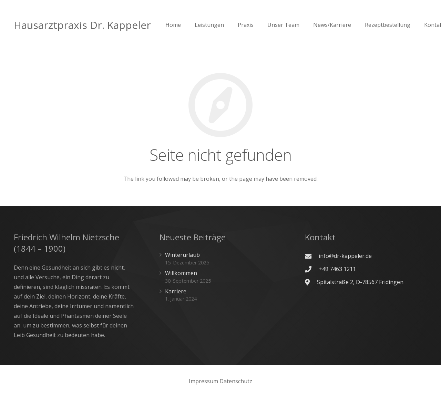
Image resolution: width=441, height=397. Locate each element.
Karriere (175, 291)
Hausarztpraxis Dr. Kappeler (82, 25)
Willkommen (181, 273)
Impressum (203, 381)
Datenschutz (235, 381)
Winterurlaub (182, 255)
